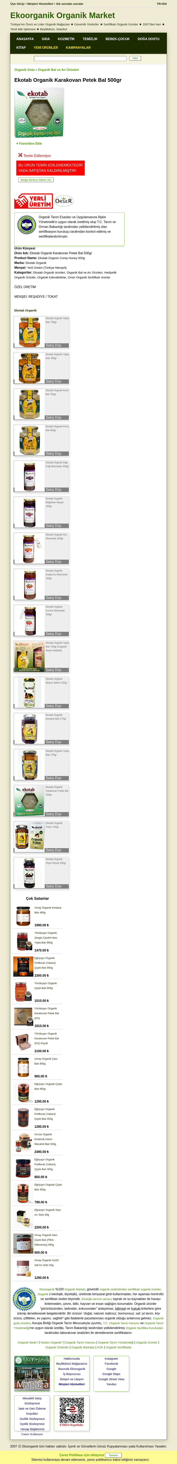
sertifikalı (134, 1289)
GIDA (46, 39)
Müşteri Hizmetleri (72, 1384)
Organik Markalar (83, 1347)
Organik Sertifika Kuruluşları (144, 1328)
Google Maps (111, 1374)
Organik (43, 1294)
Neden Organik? (52, 1342)
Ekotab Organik (36, 263)
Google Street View (111, 1379)
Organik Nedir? (28, 1342)
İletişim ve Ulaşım (72, 1379)
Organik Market (75, 1289)
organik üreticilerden (113, 1289)
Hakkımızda (72, 1358)
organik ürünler (151, 1289)
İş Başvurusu (71, 1374)
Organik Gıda (24, 70)
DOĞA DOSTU (149, 39)
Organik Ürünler (146, 1342)
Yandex (111, 1384)
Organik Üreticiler (57, 1347)
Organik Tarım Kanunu (80, 1342)
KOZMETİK (66, 39)
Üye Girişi (17, 3)
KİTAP (21, 47)
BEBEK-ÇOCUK (118, 39)
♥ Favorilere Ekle (29, 143)
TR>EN (162, 3)
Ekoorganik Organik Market (62, 15)
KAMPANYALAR (78, 47)
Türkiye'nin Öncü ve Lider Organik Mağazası (40, 24)
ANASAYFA (25, 39)
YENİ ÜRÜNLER (46, 47)
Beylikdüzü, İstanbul (53, 29)
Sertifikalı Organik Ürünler (121, 24)
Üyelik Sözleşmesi (32, 1424)
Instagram (111, 1358)
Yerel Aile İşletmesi (22, 29)
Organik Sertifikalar (119, 1347)
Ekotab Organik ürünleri (49, 272)
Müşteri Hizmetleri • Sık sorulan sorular (55, 3)
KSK (100, 1347)
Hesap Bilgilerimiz (32, 1429)
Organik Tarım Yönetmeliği (116, 1342)
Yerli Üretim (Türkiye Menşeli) (47, 267)
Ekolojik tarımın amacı (96, 1299)
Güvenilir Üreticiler (86, 24)
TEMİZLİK (90, 39)
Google (111, 1369)
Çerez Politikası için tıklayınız (81, 1455)
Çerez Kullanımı (32, 1434)
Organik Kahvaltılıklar (51, 277)
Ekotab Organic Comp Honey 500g (61, 258)
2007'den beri (152, 24)
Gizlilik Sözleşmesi (32, 1418)
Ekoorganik (47, 1289)
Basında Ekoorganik (71, 1369)
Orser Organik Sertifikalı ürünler (89, 277)
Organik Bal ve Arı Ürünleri (58, 70)
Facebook (111, 1363)
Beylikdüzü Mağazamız (71, 1363)
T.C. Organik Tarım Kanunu (121, 1323)
